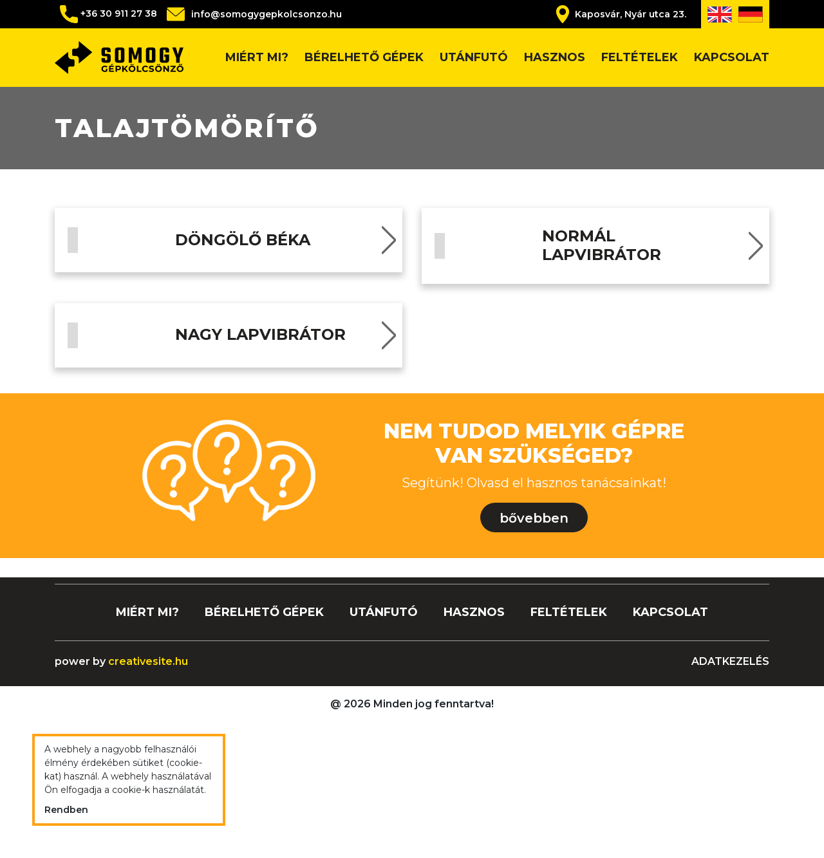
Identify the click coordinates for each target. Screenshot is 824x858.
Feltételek (639, 57)
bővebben (534, 656)
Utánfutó (474, 57)
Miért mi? (256, 57)
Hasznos (554, 57)
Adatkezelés (730, 800)
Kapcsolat (731, 57)
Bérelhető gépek (364, 57)
